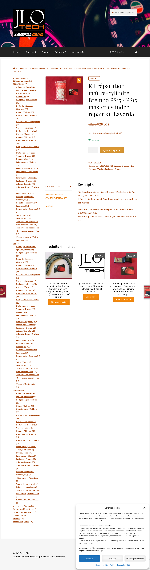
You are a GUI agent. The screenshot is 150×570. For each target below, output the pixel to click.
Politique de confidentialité (120, 565)
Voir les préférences (135, 558)
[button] (144, 507)
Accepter (89, 558)
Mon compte (31, 52)
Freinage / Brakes (37, 68)
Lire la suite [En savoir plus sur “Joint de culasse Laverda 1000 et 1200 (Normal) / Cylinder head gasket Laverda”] (91, 297)
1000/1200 (104, 166)
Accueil (16, 52)
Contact (46, 52)
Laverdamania (77, 52)
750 (26, 68)
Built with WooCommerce (52, 556)
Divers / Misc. (128, 166)
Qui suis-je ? (60, 52)
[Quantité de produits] (93, 150)
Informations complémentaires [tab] (56, 196)
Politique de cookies (101, 565)
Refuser (112, 558)
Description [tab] (52, 186)
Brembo (117, 166)
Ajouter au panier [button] (59, 302)
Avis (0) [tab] (49, 206)
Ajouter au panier (112, 150)
